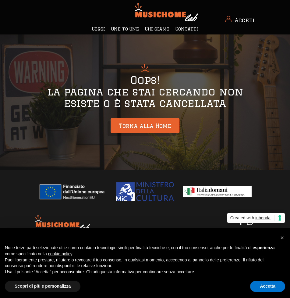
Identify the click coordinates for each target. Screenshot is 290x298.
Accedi (245, 20)
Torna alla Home (145, 126)
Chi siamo (157, 28)
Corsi (98, 28)
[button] (282, 237)
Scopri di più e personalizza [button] (43, 286)
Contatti (186, 28)
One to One (125, 28)
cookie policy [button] (60, 253)
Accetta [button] (267, 286)
